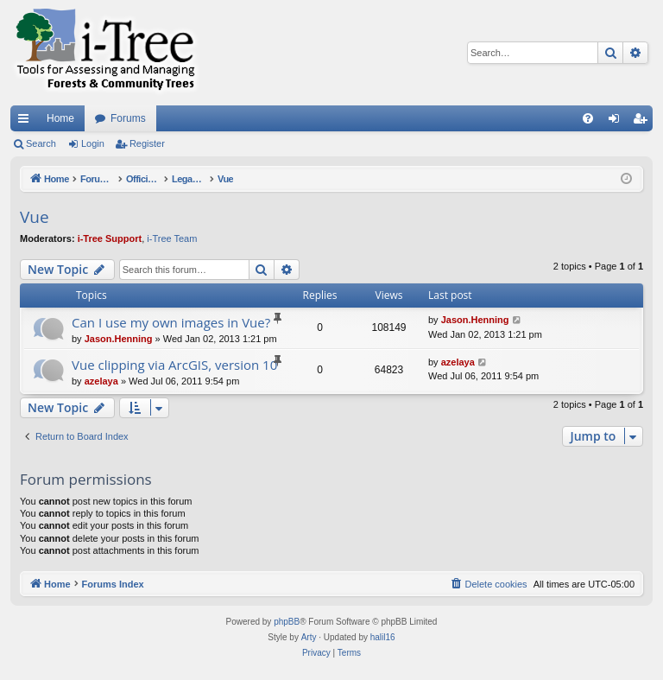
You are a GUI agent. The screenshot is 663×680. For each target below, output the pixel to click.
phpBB (287, 621)
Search (41, 143)
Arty (309, 637)
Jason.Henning (119, 339)
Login (92, 143)
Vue (34, 217)
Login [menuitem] (618, 121)
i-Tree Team (172, 238)
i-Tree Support (110, 238)
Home (60, 118)
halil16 (382, 637)
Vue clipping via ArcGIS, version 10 (174, 364)
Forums (128, 118)
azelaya (101, 381)
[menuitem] (588, 118)
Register (147, 143)
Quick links (26, 121)
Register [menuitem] (644, 121)
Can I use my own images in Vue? (171, 322)
